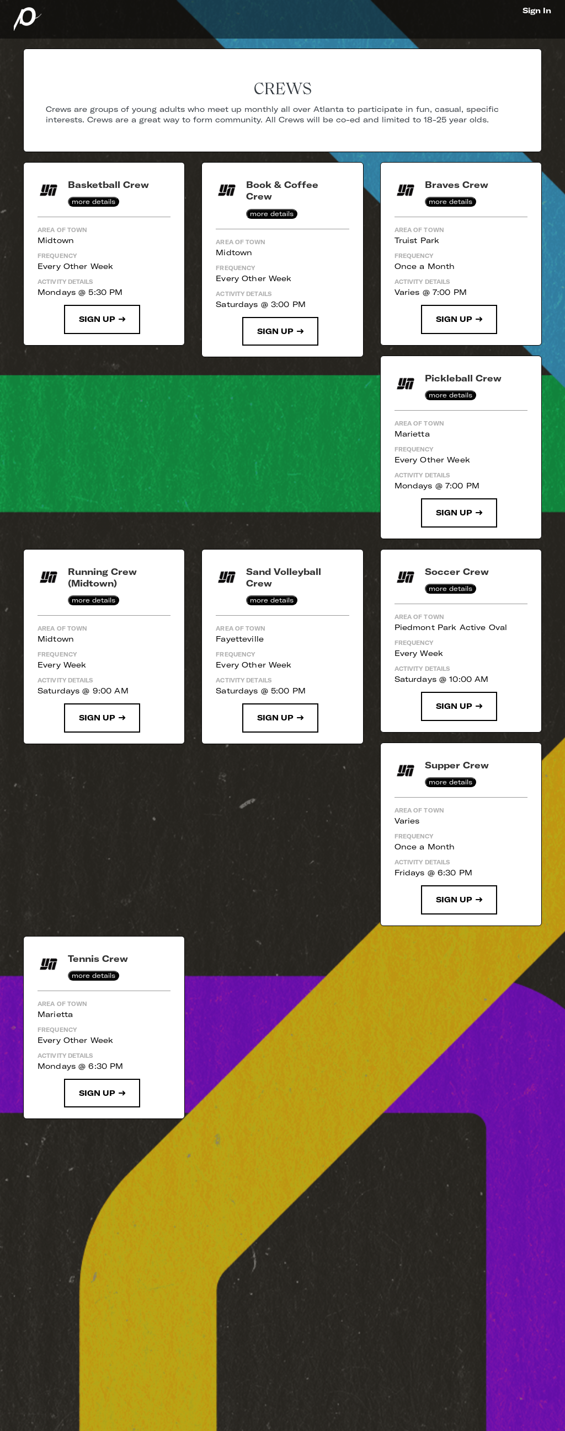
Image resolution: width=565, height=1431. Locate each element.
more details (93, 201)
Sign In (537, 10)
